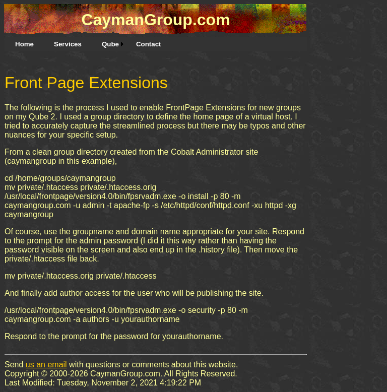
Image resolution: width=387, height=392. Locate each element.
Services (68, 44)
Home (24, 44)
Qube (110, 44)
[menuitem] (24, 44)
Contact (148, 44)
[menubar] (88, 44)
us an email (46, 364)
